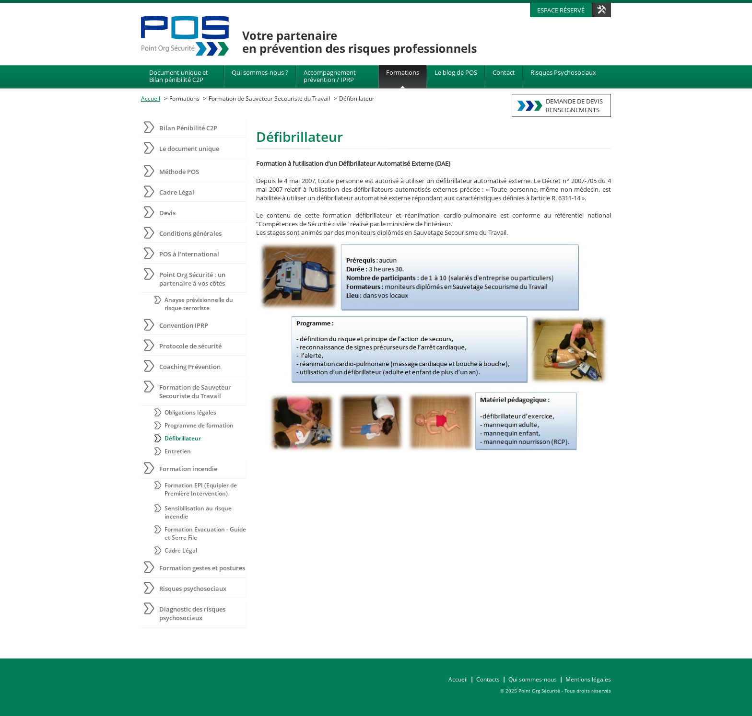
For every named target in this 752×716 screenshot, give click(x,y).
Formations (402, 72)
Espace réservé (561, 10)
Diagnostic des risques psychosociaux (192, 613)
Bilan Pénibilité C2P (188, 128)
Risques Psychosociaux (563, 72)
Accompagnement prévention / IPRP (330, 76)
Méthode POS (179, 171)
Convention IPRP (183, 325)
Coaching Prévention (190, 366)
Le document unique (189, 148)
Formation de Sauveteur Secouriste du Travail (269, 98)
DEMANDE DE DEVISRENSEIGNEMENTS (574, 105)
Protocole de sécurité (190, 346)
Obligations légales (190, 412)
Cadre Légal (176, 192)
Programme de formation (199, 425)
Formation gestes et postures (202, 568)
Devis (167, 212)
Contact (504, 72)
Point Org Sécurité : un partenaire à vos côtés (192, 279)
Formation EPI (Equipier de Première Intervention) (200, 489)
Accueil (150, 98)
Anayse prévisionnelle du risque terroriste (198, 304)
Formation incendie (188, 468)
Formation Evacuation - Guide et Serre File (205, 533)
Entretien (177, 451)
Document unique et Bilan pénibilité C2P (178, 76)
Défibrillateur (357, 98)
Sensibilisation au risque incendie (198, 512)
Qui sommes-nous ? (260, 72)
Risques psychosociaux (192, 588)
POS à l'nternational (189, 254)
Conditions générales (190, 233)
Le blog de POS (456, 72)
